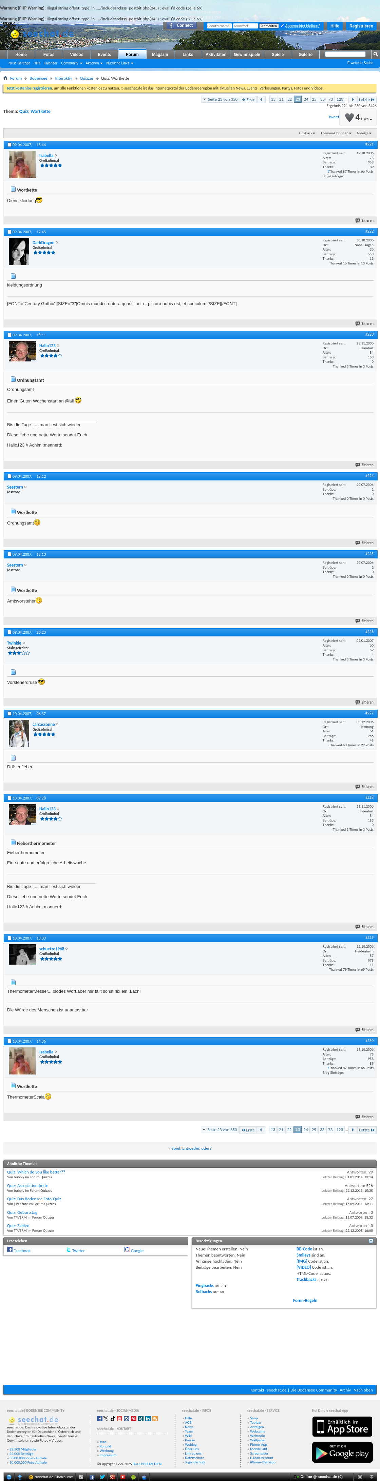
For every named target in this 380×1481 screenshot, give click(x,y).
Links (188, 54)
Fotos (49, 54)
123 (340, 99)
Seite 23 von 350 (223, 99)
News (189, 1427)
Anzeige (362, 133)
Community (69, 63)
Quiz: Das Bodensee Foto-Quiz (34, 1198)
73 (330, 99)
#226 (369, 631)
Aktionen (92, 63)
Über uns (192, 1449)
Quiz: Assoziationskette (27, 1185)
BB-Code (304, 1248)
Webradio (257, 1436)
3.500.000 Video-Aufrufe (28, 1458)
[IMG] (302, 1261)
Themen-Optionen (334, 133)
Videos (76, 54)
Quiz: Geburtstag (22, 1212)
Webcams (257, 1431)
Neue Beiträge (19, 63)
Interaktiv (63, 78)
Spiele (278, 54)
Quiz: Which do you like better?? (36, 1171)
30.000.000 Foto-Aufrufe (28, 1462)
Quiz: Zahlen (18, 1225)
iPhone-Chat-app (263, 1462)
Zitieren (365, 220)
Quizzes (87, 78)
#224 (369, 475)
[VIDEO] (304, 1267)
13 (273, 99)
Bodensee (38, 78)
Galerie (305, 54)
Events (104, 54)
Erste (248, 99)
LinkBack (305, 133)
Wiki (188, 1436)
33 (322, 99)
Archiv (345, 1390)
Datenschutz (194, 1458)
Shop (254, 1418)
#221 (369, 144)
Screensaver (259, 1453)
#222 (369, 231)
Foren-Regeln (305, 1300)
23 (298, 99)
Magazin (160, 54)
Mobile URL (259, 1449)
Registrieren (361, 26)
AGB (188, 1422)
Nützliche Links (117, 63)
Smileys (303, 1255)
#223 (369, 334)
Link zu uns (193, 1453)
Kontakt (257, 1390)
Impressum (108, 1455)
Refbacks (204, 1291)
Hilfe (334, 26)
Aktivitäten (216, 54)
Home (20, 54)
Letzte (367, 99)
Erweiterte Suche (360, 63)
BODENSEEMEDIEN (147, 1464)
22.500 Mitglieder (23, 1449)
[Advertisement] (190, 1346)
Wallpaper (258, 1440)
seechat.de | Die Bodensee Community (302, 1390)
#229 (369, 937)
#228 (369, 797)
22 (289, 99)
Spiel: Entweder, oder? (192, 1148)
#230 (369, 1040)
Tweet (333, 116)
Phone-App (258, 1444)
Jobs (103, 1442)
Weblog (190, 1444)
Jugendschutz (195, 1462)
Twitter (78, 1250)
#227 (369, 713)
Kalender (50, 63)
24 (306, 99)
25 (314, 99)
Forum (132, 54)
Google (137, 1250)
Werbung (107, 1450)
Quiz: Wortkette (35, 111)
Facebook (22, 1250)
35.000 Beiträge (21, 1454)
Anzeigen (257, 1427)
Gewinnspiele (247, 54)
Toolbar (255, 1422)
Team (189, 1431)
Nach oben (363, 1390)
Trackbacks (306, 1279)
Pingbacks (205, 1285)
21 (281, 99)
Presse (190, 1440)
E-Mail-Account (261, 1458)
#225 (369, 553)
